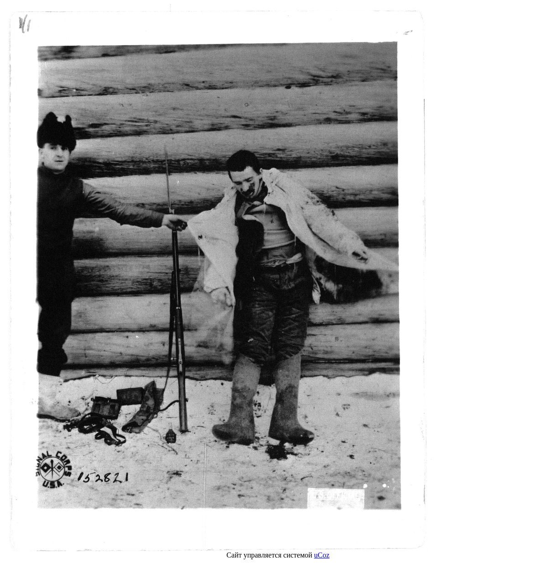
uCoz (322, 555)
